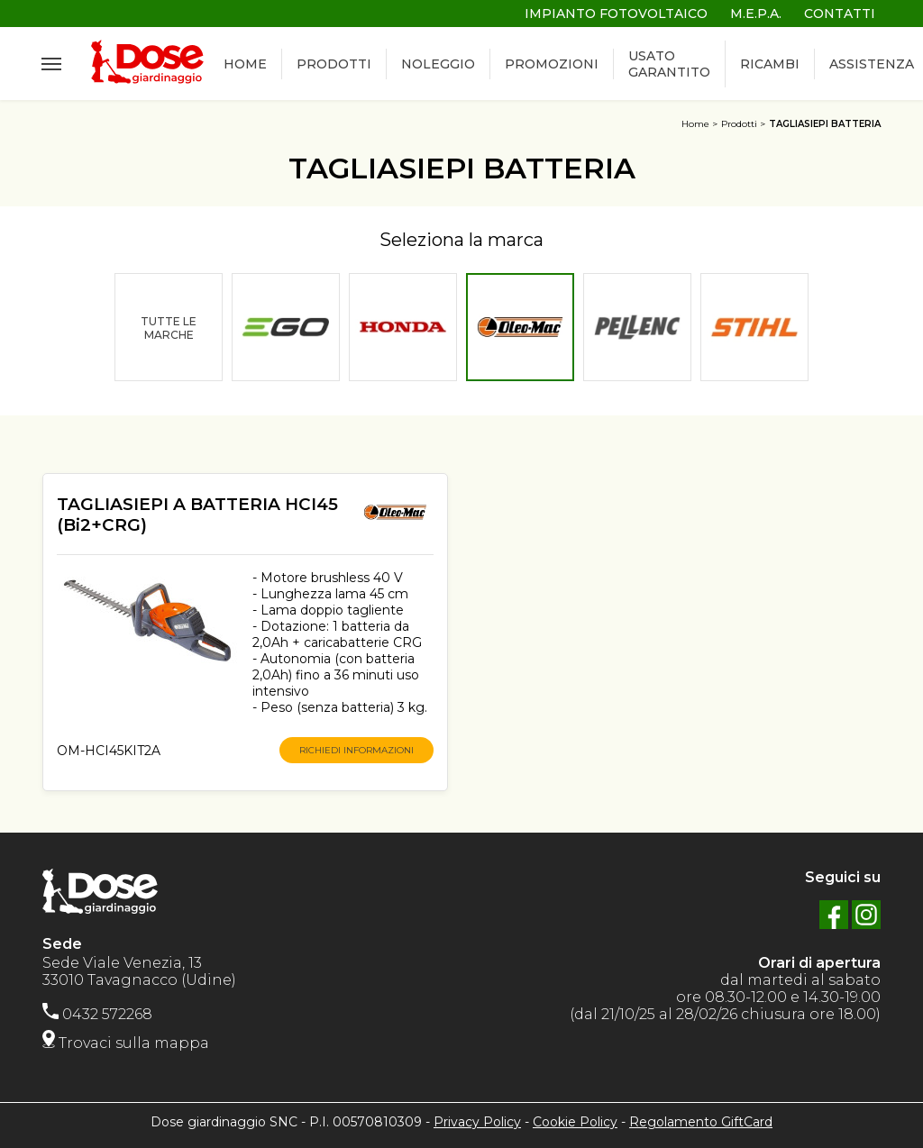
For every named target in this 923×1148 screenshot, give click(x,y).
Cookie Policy (575, 1122)
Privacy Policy (477, 1122)
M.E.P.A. (755, 13)
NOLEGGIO (438, 64)
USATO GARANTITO (669, 64)
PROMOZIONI (552, 64)
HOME (245, 64)
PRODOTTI (334, 64)
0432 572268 (97, 1014)
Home (695, 124)
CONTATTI (839, 13)
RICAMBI (770, 64)
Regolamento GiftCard (700, 1122)
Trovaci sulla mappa (125, 1043)
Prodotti (739, 124)
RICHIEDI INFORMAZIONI (356, 750)
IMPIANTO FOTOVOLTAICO (616, 13)
